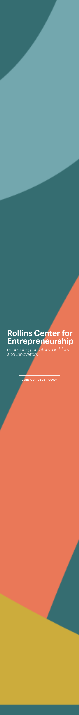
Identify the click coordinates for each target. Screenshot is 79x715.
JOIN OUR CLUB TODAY (39, 380)
